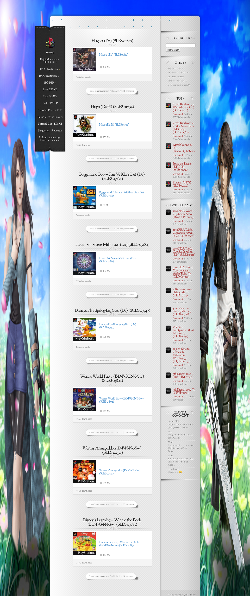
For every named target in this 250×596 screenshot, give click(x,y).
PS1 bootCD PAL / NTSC (178, 72)
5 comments (129, 504)
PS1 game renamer (176, 76)
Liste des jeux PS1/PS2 (177, 81)
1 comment (128, 576)
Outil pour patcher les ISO (179, 85)
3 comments (129, 432)
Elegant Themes (188, 594)
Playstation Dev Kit (176, 68)
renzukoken (102, 91)
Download (178, 114)
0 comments (129, 91)
